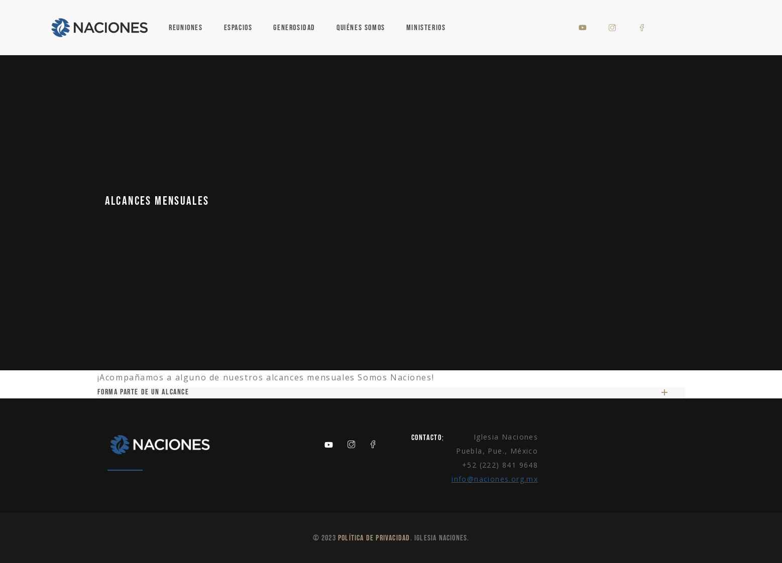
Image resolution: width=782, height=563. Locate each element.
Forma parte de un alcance (382, 392)
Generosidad (294, 28)
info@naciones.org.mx (495, 479)
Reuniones (185, 28)
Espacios (238, 28)
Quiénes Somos (361, 28)
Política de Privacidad (374, 538)
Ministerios (426, 28)
